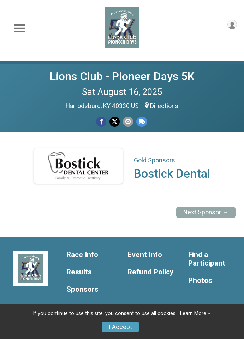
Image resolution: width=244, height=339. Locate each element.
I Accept (120, 327)
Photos (200, 280)
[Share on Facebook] (101, 122)
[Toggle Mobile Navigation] (19, 28)
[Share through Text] (141, 122)
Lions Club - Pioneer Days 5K (122, 76)
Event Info (144, 255)
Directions (164, 105)
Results (79, 272)
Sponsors (82, 289)
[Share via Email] (128, 122)
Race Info (82, 255)
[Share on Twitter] (114, 122)
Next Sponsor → (206, 212)
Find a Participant (206, 259)
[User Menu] (232, 24)
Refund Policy (150, 272)
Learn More (193, 313)
